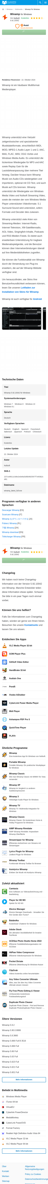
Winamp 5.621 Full (10, 1067)
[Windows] (9, 9)
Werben (5, 1176)
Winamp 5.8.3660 (10, 1035)
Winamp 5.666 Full (10, 1046)
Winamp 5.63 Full (10, 1056)
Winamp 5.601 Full (10, 1072)
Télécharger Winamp (11, 536)
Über (4, 1166)
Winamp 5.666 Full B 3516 (14, 1041)
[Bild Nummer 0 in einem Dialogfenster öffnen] (21, 318)
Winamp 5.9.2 (8, 1025)
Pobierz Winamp (9, 523)
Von (15, 18)
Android (37, 299)
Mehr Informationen (24, 1080)
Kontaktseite (31, 625)
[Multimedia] (18, 9)
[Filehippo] (9, 2)
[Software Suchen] (40, 2)
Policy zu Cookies (33, 1174)
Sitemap (5, 1181)
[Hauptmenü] (45, 2)
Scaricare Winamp (10, 514)
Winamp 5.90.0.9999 (11, 1030)
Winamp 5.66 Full (10, 1051)
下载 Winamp (8, 528)
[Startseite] (3, 9)
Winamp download (10, 532)
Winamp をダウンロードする (15, 519)
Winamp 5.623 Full (10, 1062)
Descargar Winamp (10, 510)
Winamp (21, 14)
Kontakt (5, 1171)
